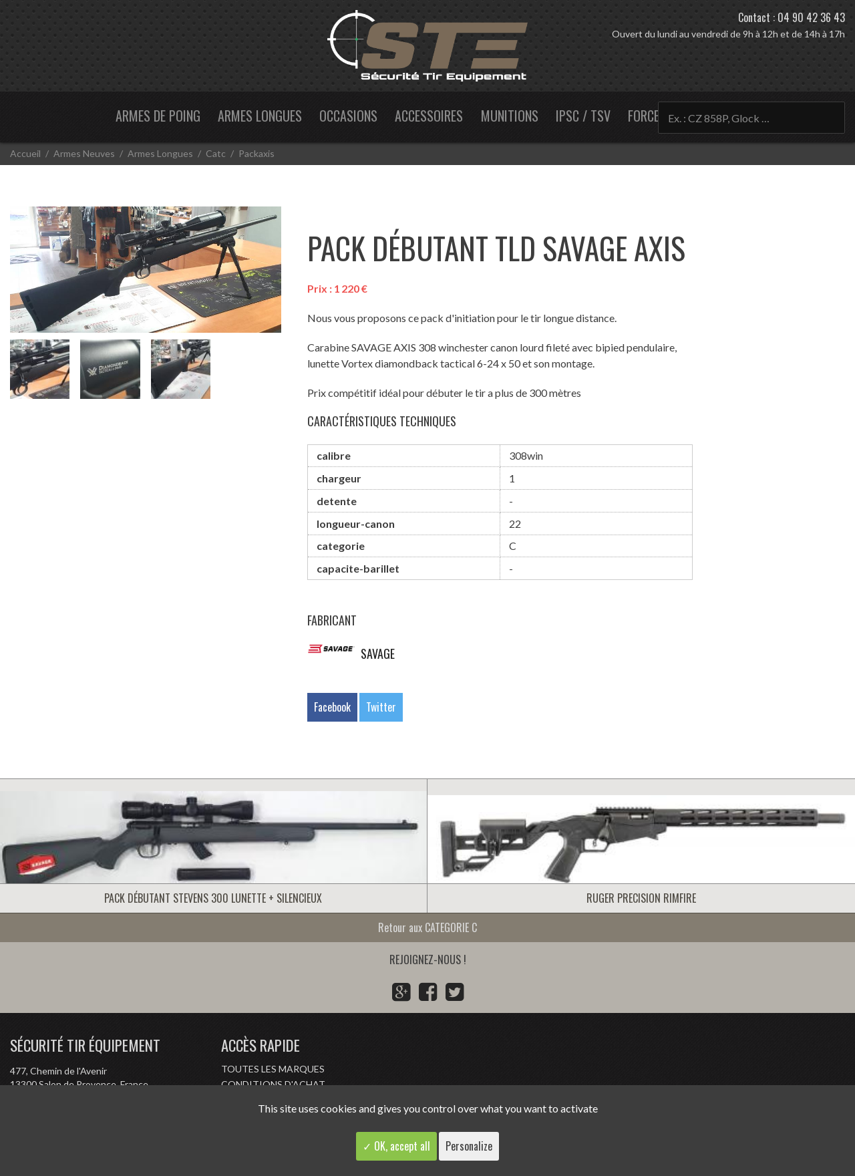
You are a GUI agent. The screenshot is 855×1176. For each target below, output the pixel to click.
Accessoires (429, 116)
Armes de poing (158, 116)
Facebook (332, 707)
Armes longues (260, 116)
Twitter (381, 707)
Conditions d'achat (273, 1084)
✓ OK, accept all (396, 1146)
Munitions (509, 116)
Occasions (348, 116)
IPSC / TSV (583, 116)
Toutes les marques (273, 1068)
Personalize (469, 1146)
